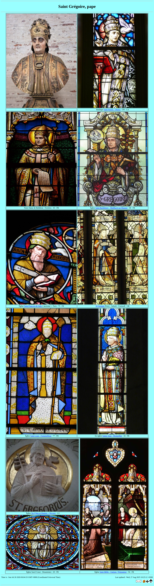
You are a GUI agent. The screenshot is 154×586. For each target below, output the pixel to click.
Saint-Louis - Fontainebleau (40, 436)
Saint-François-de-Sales (33, 306)
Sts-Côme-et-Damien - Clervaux (43, 513)
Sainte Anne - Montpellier (112, 436)
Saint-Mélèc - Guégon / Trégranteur (113, 572)
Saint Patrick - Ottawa (112, 110)
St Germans (100, 306)
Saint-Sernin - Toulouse (42, 110)
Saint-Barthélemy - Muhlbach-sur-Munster (111, 208)
